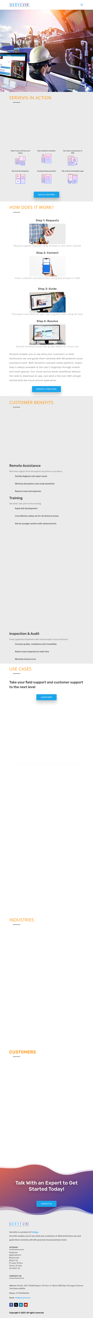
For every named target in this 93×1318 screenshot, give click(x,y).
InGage (35, 1232)
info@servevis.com (23, 1298)
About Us (13, 1260)
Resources (14, 1258)
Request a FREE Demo (47, 389)
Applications (15, 1255)
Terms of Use (15, 1266)
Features (13, 1252)
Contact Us (46, 1204)
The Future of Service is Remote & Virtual (46, 29)
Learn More (46, 75)
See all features (46, 195)
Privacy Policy (16, 1263)
